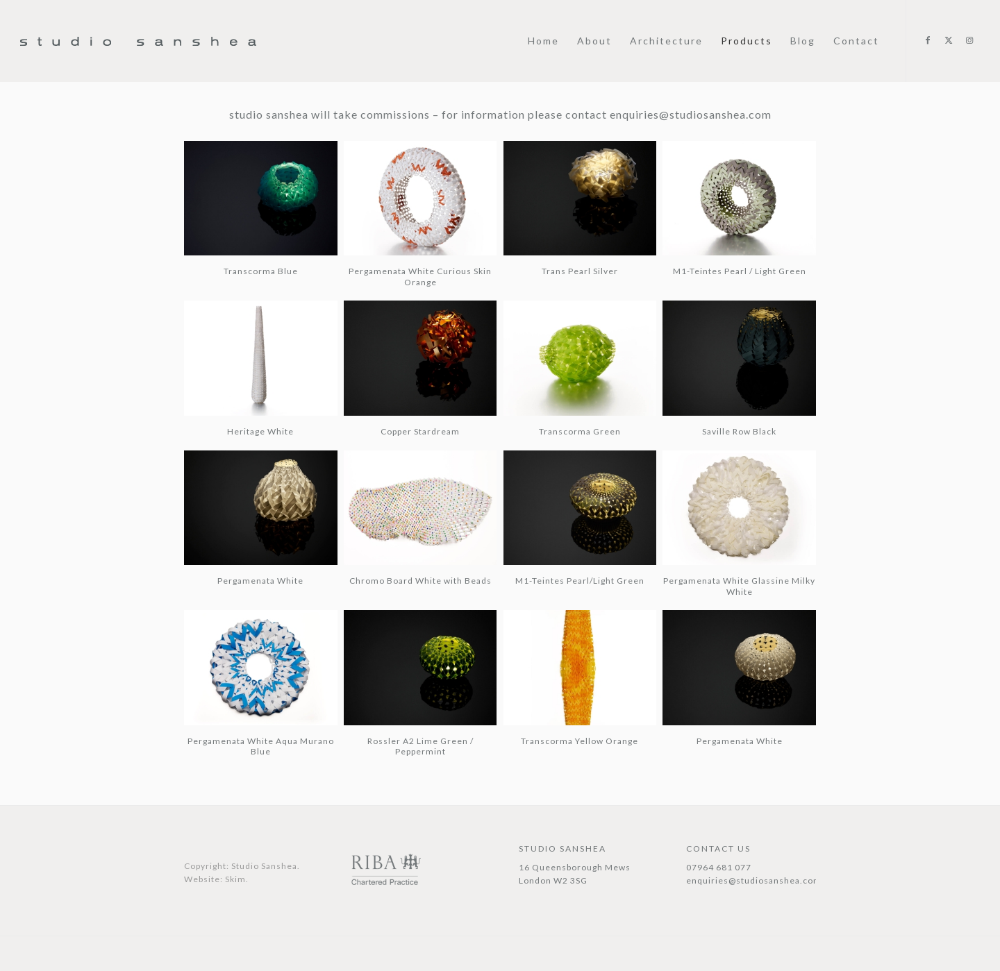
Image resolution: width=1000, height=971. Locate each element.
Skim (235, 879)
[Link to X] (948, 40)
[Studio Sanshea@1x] (138, 78)
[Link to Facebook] (927, 40)
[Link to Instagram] (969, 40)
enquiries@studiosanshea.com (689, 114)
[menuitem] (543, 41)
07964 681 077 (718, 867)
